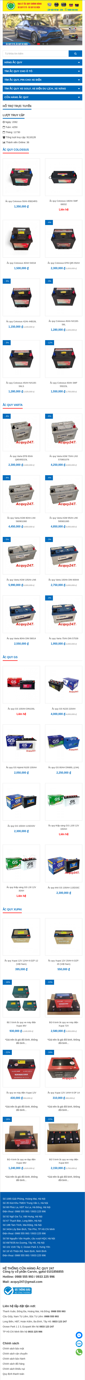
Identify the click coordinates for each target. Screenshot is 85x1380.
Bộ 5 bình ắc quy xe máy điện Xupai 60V (63, 1161)
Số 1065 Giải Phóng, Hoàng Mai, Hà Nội (24, 1198)
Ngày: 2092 (10, 122)
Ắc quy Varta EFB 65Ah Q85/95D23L (21, 458)
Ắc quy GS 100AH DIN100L (21, 708)
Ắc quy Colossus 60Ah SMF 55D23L (63, 384)
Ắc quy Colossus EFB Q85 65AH (64, 263)
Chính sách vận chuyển (15, 1353)
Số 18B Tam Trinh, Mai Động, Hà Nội (22, 1225)
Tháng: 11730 (11, 132)
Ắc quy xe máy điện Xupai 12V (21, 1092)
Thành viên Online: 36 (16, 142)
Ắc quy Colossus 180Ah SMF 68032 (64, 203)
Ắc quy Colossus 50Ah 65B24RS (21, 201)
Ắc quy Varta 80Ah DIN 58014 (21, 638)
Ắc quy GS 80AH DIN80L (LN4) (63, 767)
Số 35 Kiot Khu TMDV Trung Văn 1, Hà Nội (25, 1203)
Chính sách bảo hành (14, 1358)
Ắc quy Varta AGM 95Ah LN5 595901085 (64, 520)
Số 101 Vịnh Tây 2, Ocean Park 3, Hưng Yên (26, 1247)
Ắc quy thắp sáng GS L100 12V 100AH (63, 827)
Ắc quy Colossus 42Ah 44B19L (21, 321)
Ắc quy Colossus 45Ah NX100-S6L (64, 323)
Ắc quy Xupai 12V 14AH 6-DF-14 (64, 1092)
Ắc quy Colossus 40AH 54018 (21, 263)
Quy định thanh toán (13, 1374)
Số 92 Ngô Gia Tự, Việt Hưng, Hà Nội (22, 1216)
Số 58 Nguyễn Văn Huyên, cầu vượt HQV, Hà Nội (29, 1238)
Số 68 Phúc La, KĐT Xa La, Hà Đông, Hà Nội (26, 1207)
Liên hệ (63, 209)
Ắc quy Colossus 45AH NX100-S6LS (21, 384)
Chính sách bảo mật (13, 1348)
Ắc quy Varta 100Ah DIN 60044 (63, 580)
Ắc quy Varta (13, 405)
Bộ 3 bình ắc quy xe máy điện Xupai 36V (21, 1024)
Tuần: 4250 (10, 127)
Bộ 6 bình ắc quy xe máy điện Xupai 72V (63, 1024)
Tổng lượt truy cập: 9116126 (19, 137)
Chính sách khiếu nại (14, 1368)
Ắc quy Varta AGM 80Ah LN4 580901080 (21, 520)
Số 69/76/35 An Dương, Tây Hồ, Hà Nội (23, 1242)
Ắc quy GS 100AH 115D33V (21, 826)
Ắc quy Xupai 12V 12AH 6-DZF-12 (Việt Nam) (21, 962)
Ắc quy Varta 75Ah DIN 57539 (63, 638)
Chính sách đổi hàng (14, 1363)
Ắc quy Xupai (12, 909)
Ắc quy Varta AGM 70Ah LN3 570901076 (64, 458)
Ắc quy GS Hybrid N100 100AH (21, 767)
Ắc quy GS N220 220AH (64, 708)
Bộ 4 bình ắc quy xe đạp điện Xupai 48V (21, 1161)
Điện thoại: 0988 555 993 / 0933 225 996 (24, 1211)
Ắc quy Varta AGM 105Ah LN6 (21, 580)
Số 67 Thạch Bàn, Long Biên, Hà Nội (22, 1220)
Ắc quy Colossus (16, 149)
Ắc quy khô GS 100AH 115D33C (64, 887)
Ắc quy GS (10, 657)
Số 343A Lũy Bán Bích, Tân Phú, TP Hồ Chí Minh (29, 1229)
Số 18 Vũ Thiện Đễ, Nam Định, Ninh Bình (24, 1251)
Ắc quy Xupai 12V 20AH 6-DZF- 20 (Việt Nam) (63, 962)
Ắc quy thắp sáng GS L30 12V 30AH (21, 889)
